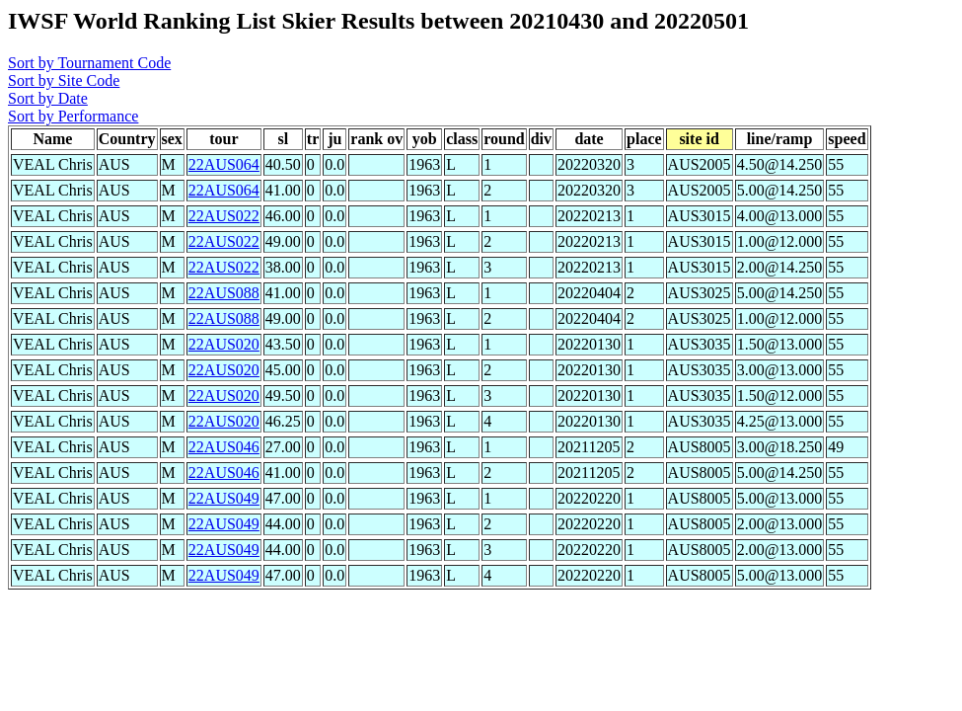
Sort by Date (48, 98)
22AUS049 (223, 498)
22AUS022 (223, 215)
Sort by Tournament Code (89, 62)
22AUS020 (223, 344)
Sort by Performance (73, 116)
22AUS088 (223, 292)
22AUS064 (223, 164)
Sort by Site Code (63, 80)
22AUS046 (223, 446)
